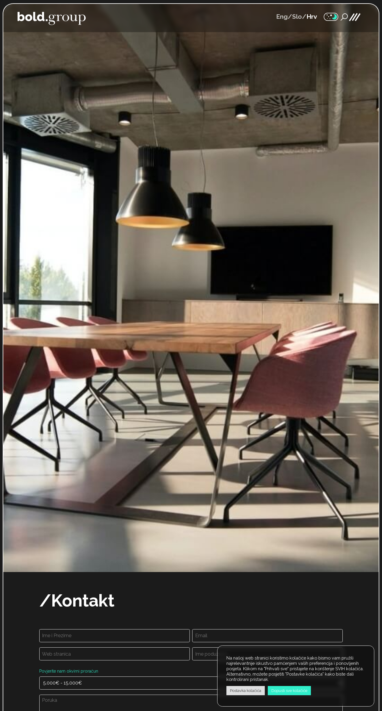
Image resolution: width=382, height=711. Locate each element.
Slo (297, 16)
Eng (282, 16)
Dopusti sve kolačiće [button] (289, 690)
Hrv (311, 16)
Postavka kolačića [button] (245, 690)
